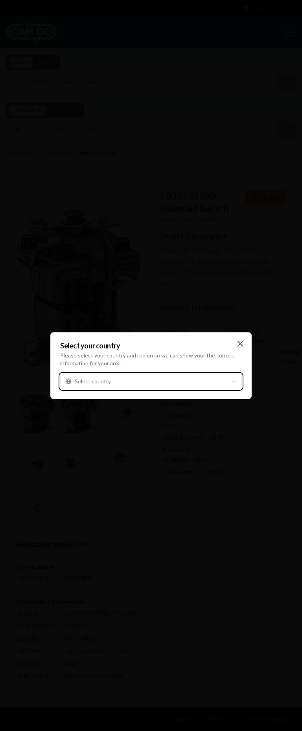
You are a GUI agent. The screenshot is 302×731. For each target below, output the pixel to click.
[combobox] (151, 381)
